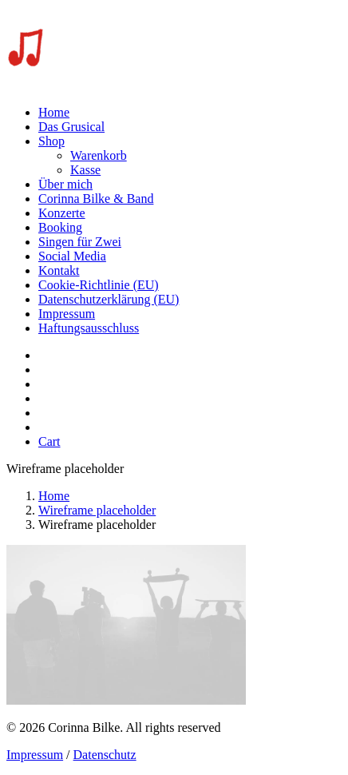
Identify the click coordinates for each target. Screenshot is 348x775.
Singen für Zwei (79, 241)
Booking (60, 227)
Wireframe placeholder (97, 510)
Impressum (66, 313)
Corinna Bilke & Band (95, 198)
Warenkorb (98, 155)
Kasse (85, 170)
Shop (51, 141)
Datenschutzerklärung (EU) (108, 299)
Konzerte (61, 213)
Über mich (65, 184)
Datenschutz (104, 754)
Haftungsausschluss (88, 328)
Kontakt (59, 270)
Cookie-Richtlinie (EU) (98, 285)
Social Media (72, 256)
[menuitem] (190, 112)
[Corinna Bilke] (174, 49)
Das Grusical (71, 126)
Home (53, 112)
